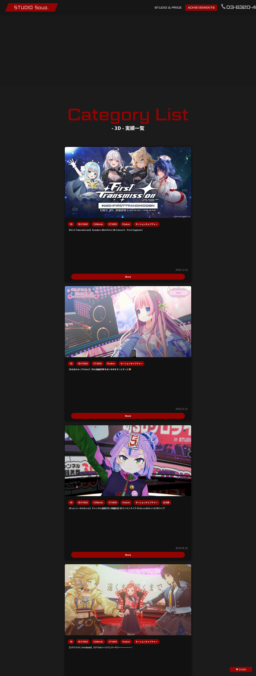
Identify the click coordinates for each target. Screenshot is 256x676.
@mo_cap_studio (130, 666)
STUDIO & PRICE (167, 7)
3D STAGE (24, 185)
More (35, 237)
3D (12, 185)
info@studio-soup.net (128, 418)
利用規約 (84, 619)
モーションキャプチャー (22, 198)
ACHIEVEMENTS (200, 7)
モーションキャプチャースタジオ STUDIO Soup (34, 7)
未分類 (166, 198)
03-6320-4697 (128, 438)
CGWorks (40, 185)
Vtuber (29, 192)
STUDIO (15, 192)
